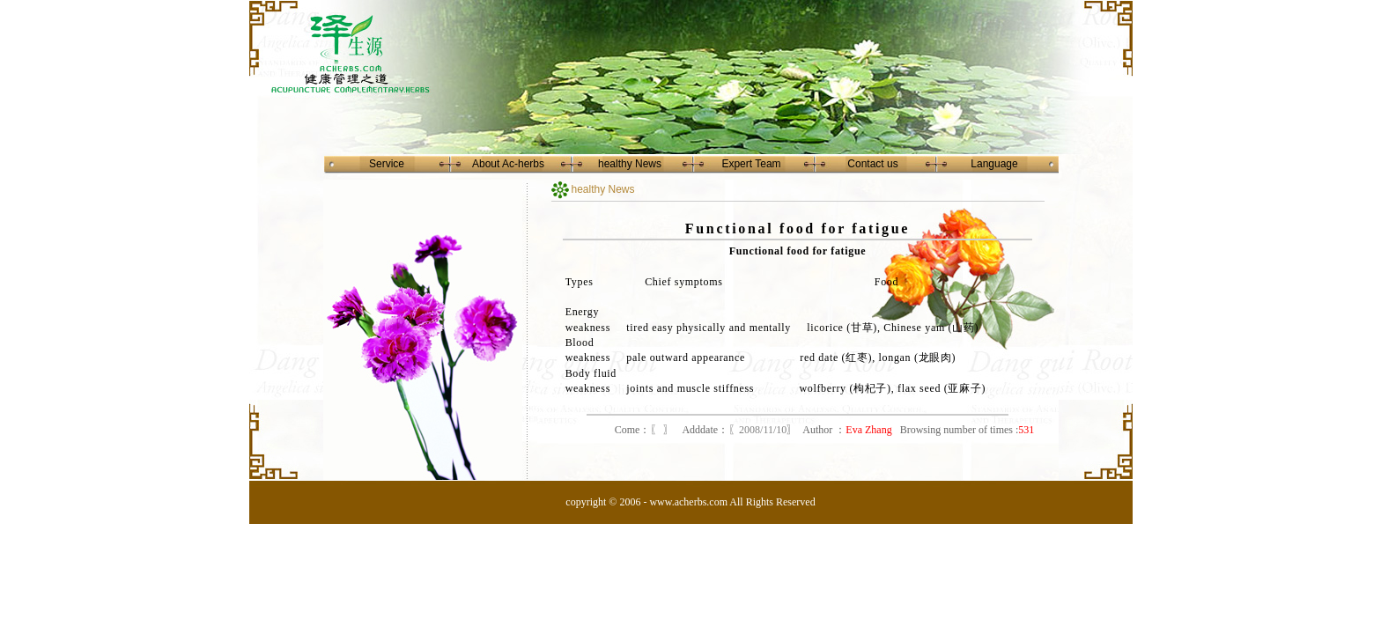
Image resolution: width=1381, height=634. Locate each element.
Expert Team (750, 164)
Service (386, 164)
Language (994, 164)
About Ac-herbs (508, 164)
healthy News (629, 164)
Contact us (872, 164)
